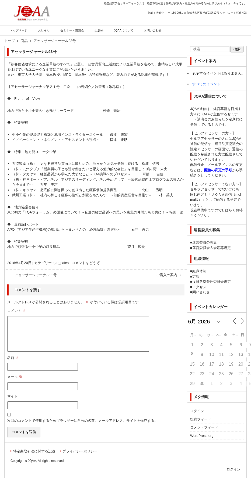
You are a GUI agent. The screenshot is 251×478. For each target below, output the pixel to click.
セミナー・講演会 (72, 30)
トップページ (18, 30)
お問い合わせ (153, 30)
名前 (13, 358)
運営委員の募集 (204, 242)
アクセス (199, 287)
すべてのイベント (206, 84)
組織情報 (201, 258)
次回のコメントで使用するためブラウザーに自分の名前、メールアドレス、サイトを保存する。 (82, 421)
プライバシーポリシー (79, 451)
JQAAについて (124, 30)
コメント (16, 311)
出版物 (99, 30)
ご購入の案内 (169, 275)
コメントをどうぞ (86, 263)
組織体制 (199, 271)
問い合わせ (201, 292)
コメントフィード (204, 427)
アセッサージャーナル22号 (33, 275)
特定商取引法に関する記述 (34, 451)
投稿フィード (200, 419)
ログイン (197, 411)
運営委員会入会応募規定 (211, 248)
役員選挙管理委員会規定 (211, 282)
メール (14, 377)
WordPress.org (201, 436)
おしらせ (44, 30)
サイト (12, 396)
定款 (195, 276)
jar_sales (62, 263)
